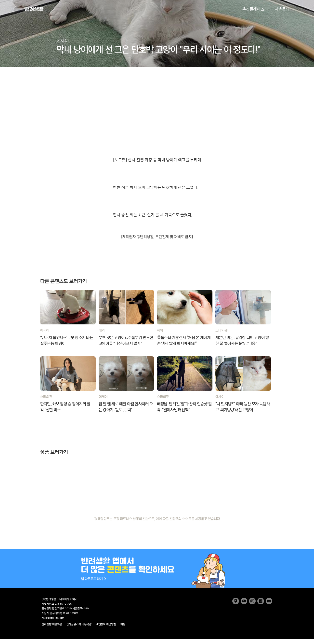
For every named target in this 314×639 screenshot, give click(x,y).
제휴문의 (282, 9)
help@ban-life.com (53, 617)
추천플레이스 (253, 9)
